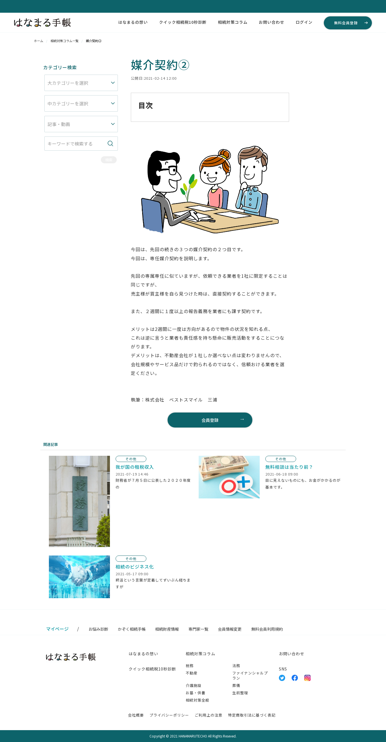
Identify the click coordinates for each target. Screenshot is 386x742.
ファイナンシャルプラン (250, 675)
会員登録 (209, 420)
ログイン (304, 22)
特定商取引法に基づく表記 (252, 715)
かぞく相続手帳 (132, 629)
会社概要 (136, 715)
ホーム (38, 40)
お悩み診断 (98, 629)
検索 (108, 159)
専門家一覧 (198, 629)
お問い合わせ (271, 22)
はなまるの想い (133, 22)
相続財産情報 (167, 629)
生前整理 (240, 692)
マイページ (57, 628)
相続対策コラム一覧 (65, 40)
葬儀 (236, 685)
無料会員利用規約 (267, 629)
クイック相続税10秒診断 (183, 22)
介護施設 (193, 685)
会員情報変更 (230, 629)
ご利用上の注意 (208, 715)
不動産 (192, 673)
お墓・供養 (195, 692)
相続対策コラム (233, 22)
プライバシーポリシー (169, 715)
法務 (236, 665)
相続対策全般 (197, 700)
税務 (190, 665)
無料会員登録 (346, 22)
